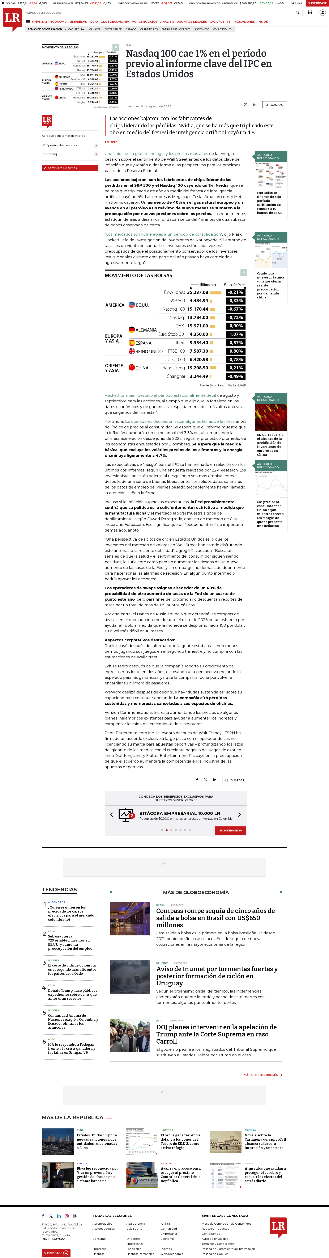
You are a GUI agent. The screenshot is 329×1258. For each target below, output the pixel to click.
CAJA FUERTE (220, 22)
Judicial (166, 1163)
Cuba (80, 1130)
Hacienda (54, 960)
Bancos (82, 1163)
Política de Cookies (215, 1253)
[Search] (297, 13)
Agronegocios (102, 1223)
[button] (110, 815)
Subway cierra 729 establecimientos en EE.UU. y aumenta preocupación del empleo (70, 942)
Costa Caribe (113, 29)
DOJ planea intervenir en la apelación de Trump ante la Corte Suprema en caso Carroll (216, 1034)
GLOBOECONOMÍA (115, 22)
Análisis (165, 1223)
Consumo (99, 1238)
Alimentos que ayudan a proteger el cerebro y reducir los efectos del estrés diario (265, 1174)
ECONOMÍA (58, 22)
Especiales (134, 1248)
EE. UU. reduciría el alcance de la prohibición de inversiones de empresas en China (270, 445)
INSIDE (263, 22)
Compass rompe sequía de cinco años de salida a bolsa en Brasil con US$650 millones (215, 918)
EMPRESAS (78, 22)
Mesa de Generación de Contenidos (226, 1223)
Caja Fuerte (134, 1228)
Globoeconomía (172, 1253)
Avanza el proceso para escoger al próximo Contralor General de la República (181, 1174)
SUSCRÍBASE (317, 3)
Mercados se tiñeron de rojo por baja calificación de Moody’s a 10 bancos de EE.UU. (270, 203)
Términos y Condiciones (218, 1243)
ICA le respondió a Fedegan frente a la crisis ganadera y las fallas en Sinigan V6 (71, 1048)
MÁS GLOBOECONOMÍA (261, 1075)
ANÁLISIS (167, 22)
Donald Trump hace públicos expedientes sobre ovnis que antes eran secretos (72, 995)
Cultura (250, 1130)
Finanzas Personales (140, 1253)
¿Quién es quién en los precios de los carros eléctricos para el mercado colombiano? (71, 913)
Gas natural (76, 29)
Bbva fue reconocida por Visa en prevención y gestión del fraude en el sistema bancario (97, 1174)
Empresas (99, 1248)
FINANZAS (39, 22)
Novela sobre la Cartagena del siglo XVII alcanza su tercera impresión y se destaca (265, 1141)
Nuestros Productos (215, 1228)
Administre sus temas (60, 167)
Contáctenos (211, 1233)
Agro (51, 1039)
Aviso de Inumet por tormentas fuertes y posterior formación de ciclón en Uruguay (217, 976)
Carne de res (149, 29)
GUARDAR (275, 104)
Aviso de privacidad (215, 1238)
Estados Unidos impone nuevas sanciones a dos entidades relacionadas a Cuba (97, 1141)
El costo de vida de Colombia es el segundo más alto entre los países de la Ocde (72, 969)
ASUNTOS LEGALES (192, 22)
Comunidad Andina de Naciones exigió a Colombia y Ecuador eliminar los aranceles (73, 1022)
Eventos (166, 1248)
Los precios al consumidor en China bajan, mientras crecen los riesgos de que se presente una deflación (270, 514)
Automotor (56, 902)
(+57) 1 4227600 (53, 1238)
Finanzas (98, 1253)
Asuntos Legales (104, 1228)
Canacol (95, 29)
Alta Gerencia (136, 1223)
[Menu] (28, 21)
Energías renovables (176, 29)
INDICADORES (244, 22)
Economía (168, 1238)
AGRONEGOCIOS (144, 22)
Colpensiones (222, 29)
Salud (249, 1163)
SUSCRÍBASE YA (230, 830)
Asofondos (202, 29)
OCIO (94, 22)
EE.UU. (52, 931)
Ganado (131, 29)
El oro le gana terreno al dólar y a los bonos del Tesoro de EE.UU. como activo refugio (181, 1141)
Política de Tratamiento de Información (228, 1248)
